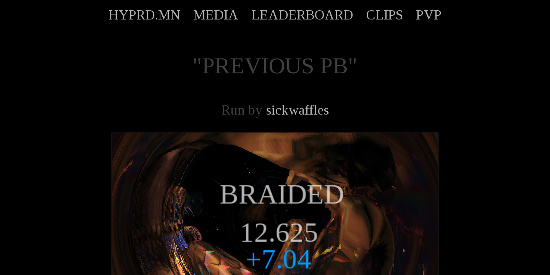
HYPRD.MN (144, 15)
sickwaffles (297, 110)
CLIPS (384, 15)
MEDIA (215, 15)
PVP (429, 15)
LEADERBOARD (302, 15)
